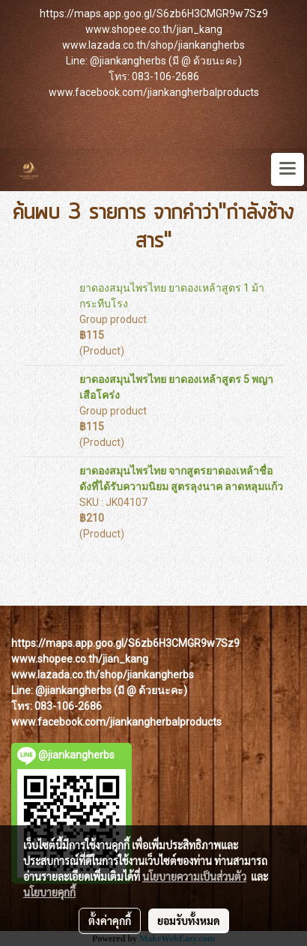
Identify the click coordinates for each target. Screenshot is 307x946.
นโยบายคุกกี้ (49, 892)
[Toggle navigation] (287, 169)
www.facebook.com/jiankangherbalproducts (154, 92)
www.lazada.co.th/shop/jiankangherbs (153, 45)
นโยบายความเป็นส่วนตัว (194, 876)
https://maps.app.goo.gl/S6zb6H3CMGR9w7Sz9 (154, 13)
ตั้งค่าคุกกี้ (109, 920)
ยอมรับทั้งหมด (188, 920)
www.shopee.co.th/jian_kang (153, 29)
